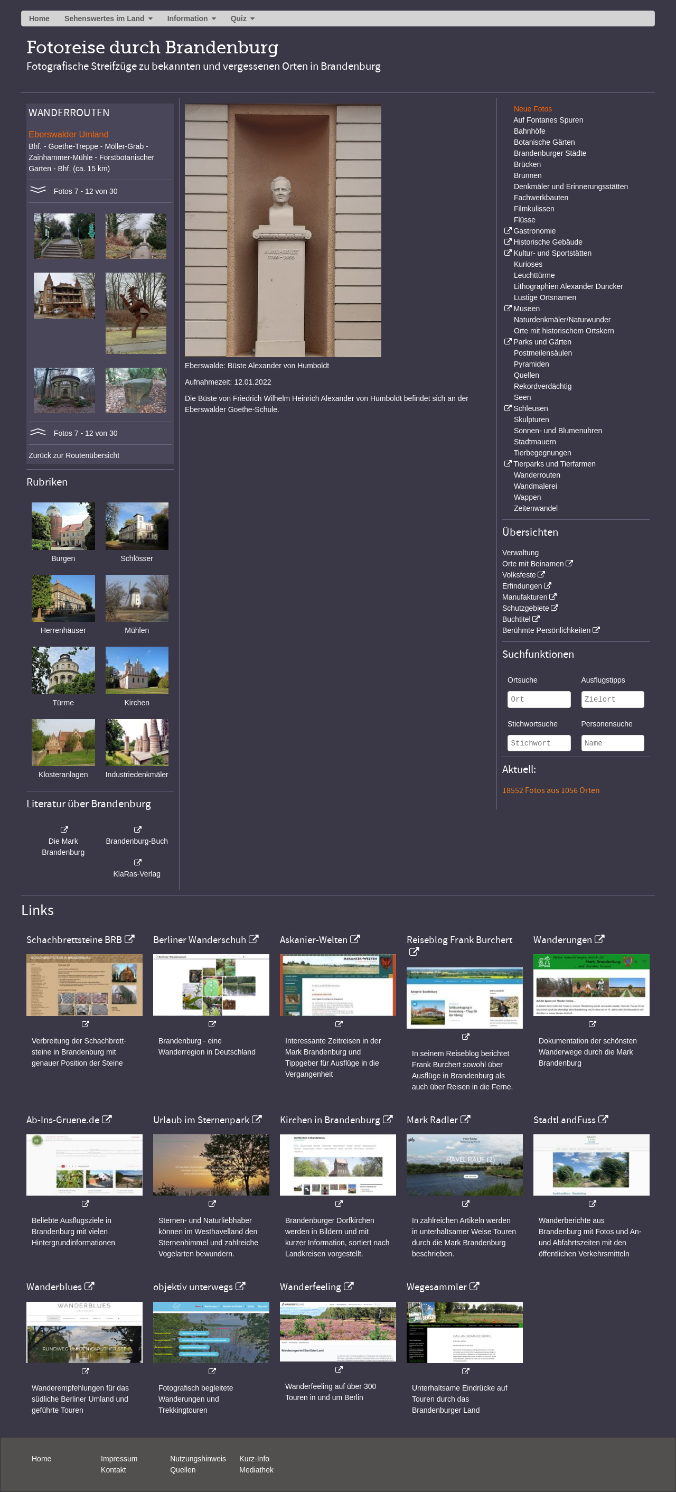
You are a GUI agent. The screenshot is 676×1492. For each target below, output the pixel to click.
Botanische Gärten (544, 142)
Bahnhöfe (530, 131)
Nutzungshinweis (198, 1458)
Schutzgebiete (525, 608)
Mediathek (256, 1470)
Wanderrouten (537, 475)
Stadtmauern (535, 441)
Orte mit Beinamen (533, 563)
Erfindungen (522, 586)
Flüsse (525, 220)
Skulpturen (531, 419)
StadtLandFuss (564, 1120)
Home (39, 18)
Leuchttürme (534, 275)
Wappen (527, 497)
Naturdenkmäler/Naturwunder (562, 319)
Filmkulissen (534, 208)
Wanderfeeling (310, 1287)
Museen (526, 308)
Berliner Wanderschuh (199, 940)
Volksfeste (519, 575)
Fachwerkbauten (541, 197)
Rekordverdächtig (543, 386)
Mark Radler (432, 1120)
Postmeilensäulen (543, 353)
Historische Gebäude (548, 242)
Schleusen (530, 408)
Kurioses (528, 264)
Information (187, 18)
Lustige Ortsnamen (545, 297)
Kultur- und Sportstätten (552, 253)
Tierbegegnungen (542, 453)
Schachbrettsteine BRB (74, 940)
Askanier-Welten (314, 940)
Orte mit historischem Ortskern (564, 331)
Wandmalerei (535, 486)
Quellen (526, 375)
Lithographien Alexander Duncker (568, 286)
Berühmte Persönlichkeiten (546, 630)
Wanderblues (54, 1287)
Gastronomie (534, 231)
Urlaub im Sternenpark (201, 1120)
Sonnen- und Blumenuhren (558, 430)
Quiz (239, 18)
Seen (522, 397)
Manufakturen (525, 597)
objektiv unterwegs (193, 1287)
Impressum (119, 1458)
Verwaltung (520, 552)
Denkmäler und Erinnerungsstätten (571, 186)
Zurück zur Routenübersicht (74, 455)
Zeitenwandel (536, 508)
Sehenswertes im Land (104, 18)
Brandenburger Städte (550, 153)
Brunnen (528, 175)
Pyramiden (531, 364)
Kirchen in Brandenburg (330, 1120)
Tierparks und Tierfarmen (554, 464)
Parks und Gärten (542, 342)
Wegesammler (437, 1287)
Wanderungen (562, 940)
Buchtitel (516, 619)
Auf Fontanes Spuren (548, 120)
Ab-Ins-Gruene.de (62, 1120)
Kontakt (113, 1470)
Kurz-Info (254, 1458)
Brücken (527, 164)
